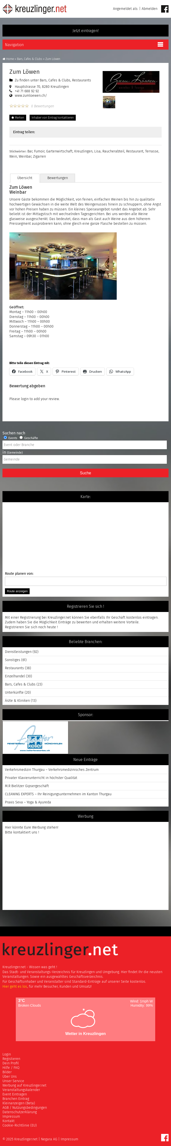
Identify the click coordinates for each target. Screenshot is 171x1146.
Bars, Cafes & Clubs (29, 59)
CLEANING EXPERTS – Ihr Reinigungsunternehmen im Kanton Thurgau (58, 794)
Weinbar (25, 156)
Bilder (7, 1072)
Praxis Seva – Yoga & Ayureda (28, 802)
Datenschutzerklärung (19, 1112)
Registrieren (14, 627)
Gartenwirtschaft (59, 151)
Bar (29, 151)
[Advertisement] (37, 875)
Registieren (11, 1059)
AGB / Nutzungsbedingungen (24, 1108)
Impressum (11, 1116)
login (25, 399)
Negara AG (49, 1139)
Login (6, 1054)
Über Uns (9, 1076)
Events (10, 438)
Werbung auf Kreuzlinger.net (24, 1085)
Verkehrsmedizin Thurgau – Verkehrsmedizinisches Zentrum (52, 770)
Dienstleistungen (18, 652)
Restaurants (81, 80)
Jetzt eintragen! (86, 30)
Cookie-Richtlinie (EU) (19, 1125)
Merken (17, 117)
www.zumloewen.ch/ (31, 95)
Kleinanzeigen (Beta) (18, 1103)
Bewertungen (59, 178)
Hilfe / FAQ (10, 1068)
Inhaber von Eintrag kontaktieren (53, 117)
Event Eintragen (14, 1094)
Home (8, 59)
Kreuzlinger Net (34, 9)
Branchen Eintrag (15, 1099)
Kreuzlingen (83, 151)
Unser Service (13, 1081)
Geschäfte (28, 438)
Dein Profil (10, 1063)
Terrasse (151, 151)
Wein (13, 156)
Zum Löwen (24, 71)
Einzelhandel (15, 676)
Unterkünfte (14, 692)
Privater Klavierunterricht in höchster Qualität (41, 778)
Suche (85, 473)
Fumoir (39, 151)
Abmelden (149, 9)
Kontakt (8, 1121)
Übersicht (25, 178)
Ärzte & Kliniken (17, 701)
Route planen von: (85, 579)
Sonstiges (12, 660)
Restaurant (134, 151)
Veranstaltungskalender (21, 1090)
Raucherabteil (113, 151)
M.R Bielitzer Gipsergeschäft (27, 786)
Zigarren (39, 156)
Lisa (97, 151)
